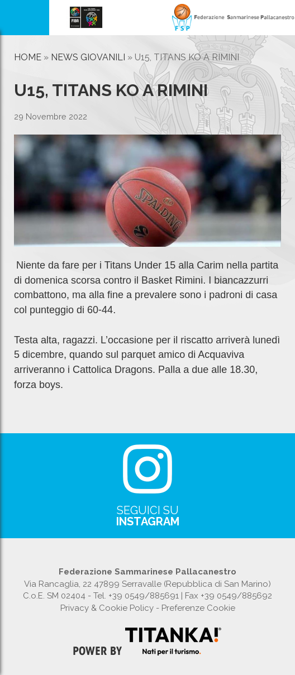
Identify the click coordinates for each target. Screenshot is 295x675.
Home (27, 57)
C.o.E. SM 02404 (54, 596)
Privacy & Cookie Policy (107, 608)
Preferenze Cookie (198, 608)
